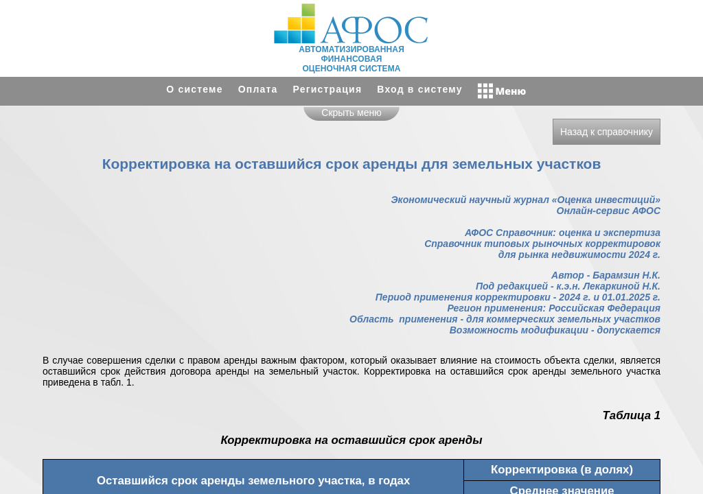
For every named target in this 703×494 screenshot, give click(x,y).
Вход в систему (419, 89)
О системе (194, 89)
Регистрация (327, 89)
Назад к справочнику (606, 131)
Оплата (258, 89)
